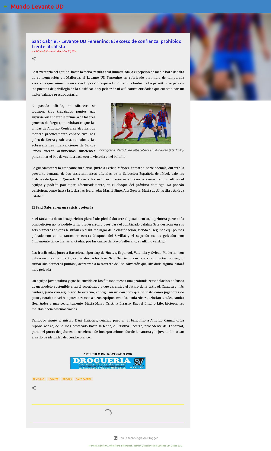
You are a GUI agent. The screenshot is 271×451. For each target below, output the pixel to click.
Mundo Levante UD (37, 6)
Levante (53, 379)
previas (67, 379)
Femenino (38, 379)
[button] (34, 59)
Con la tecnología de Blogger (135, 438)
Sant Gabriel (83, 379)
